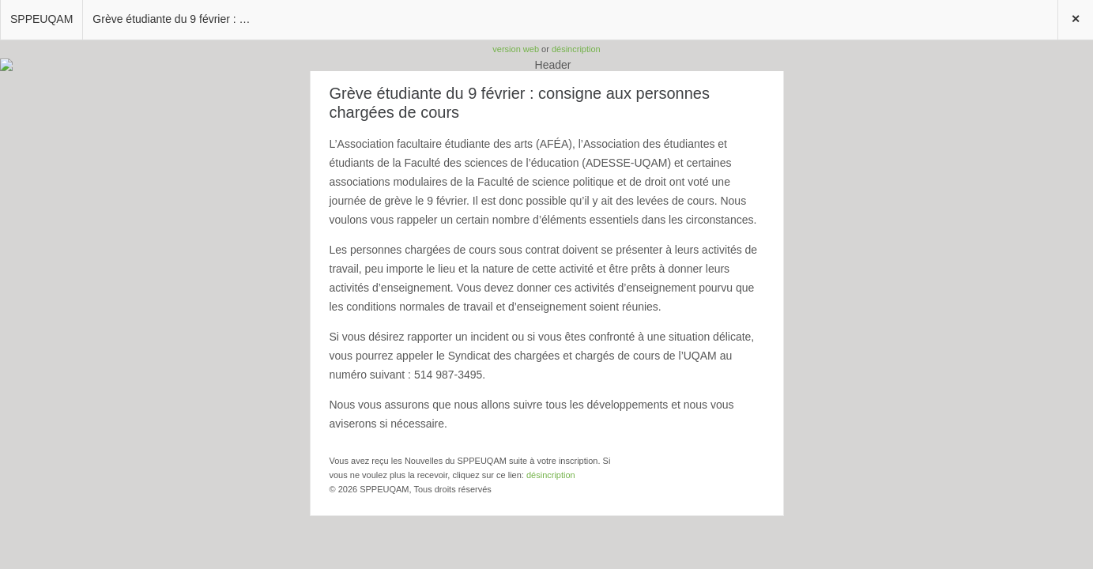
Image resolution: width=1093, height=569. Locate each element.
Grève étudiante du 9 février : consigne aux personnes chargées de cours (176, 19)
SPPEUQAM (41, 19)
